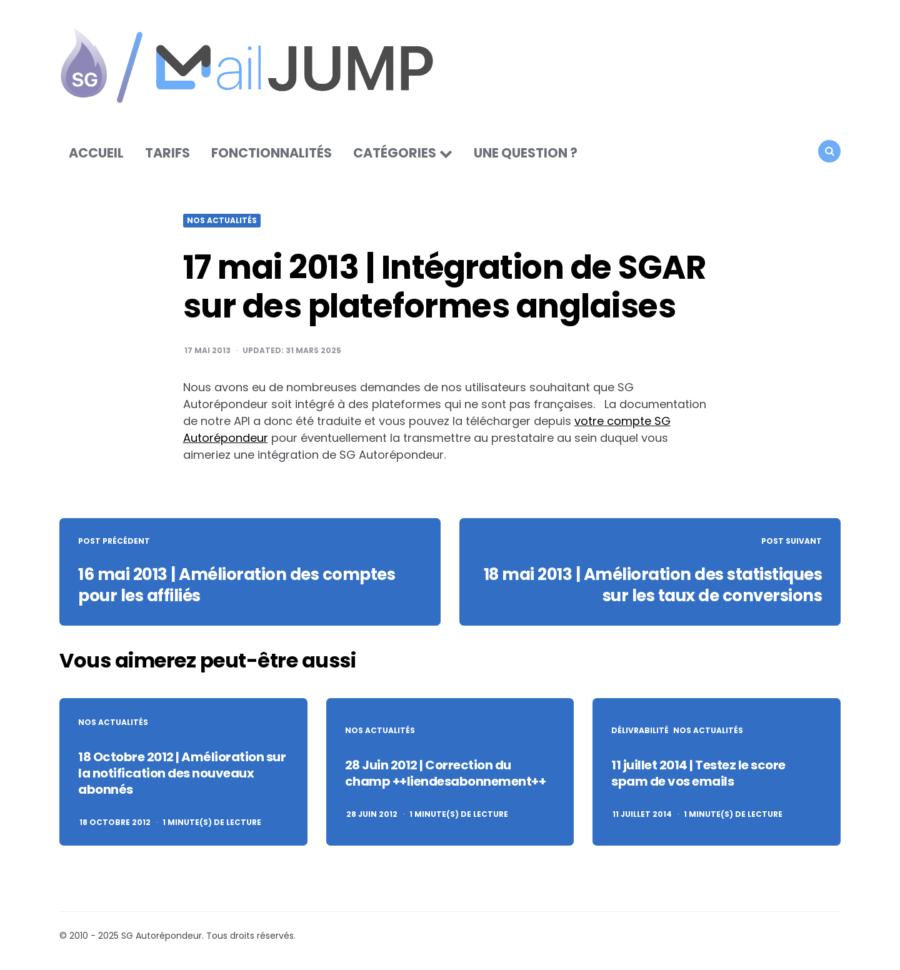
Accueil (96, 153)
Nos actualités (222, 220)
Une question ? (526, 153)
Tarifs (167, 153)
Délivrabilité (640, 730)
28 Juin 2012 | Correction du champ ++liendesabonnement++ (445, 773)
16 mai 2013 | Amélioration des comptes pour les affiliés (236, 585)
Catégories (394, 153)
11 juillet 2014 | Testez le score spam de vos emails (698, 773)
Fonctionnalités (271, 153)
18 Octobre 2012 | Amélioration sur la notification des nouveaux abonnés (182, 773)
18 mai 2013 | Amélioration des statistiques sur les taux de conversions (653, 585)
